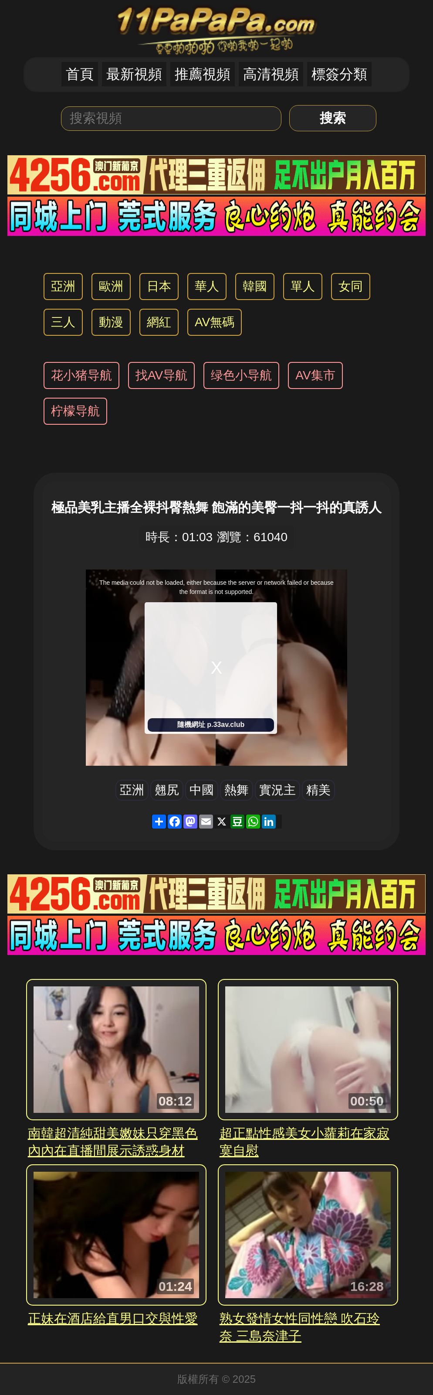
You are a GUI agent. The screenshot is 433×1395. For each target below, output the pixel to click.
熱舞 (236, 790)
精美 (318, 790)
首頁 (80, 74)
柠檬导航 (75, 411)
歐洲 (111, 286)
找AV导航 (161, 375)
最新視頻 (134, 74)
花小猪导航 (81, 375)
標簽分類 (339, 74)
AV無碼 (214, 322)
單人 (303, 286)
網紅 (159, 322)
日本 (159, 286)
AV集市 (315, 375)
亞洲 (63, 286)
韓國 (255, 286)
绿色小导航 (241, 375)
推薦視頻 (202, 74)
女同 (350, 286)
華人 (207, 286)
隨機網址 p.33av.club (210, 724)
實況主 (277, 790)
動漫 (111, 322)
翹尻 (167, 790)
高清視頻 (271, 74)
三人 (63, 322)
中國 (201, 790)
